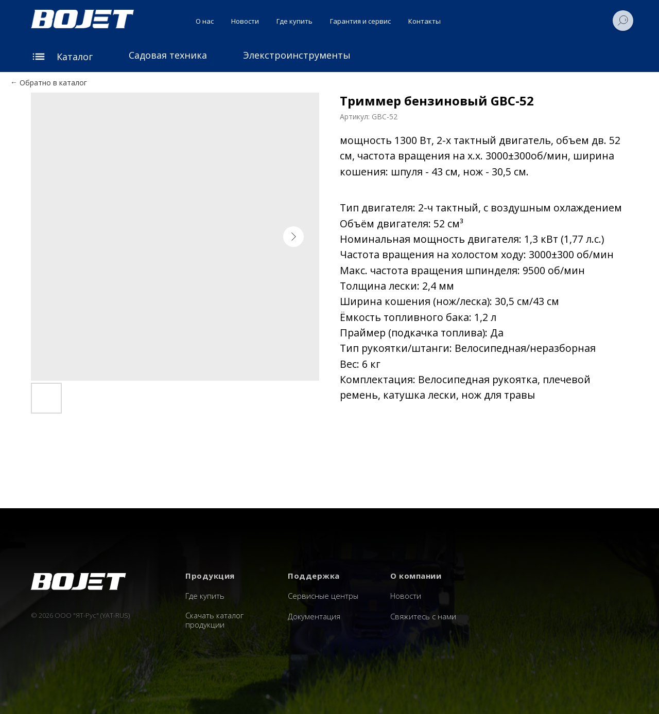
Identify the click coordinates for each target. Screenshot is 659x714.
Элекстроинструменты (297, 55)
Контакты (424, 21)
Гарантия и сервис (360, 21)
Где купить (294, 21)
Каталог (75, 56)
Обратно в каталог (53, 82)
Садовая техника (168, 55)
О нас (205, 21)
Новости (245, 21)
